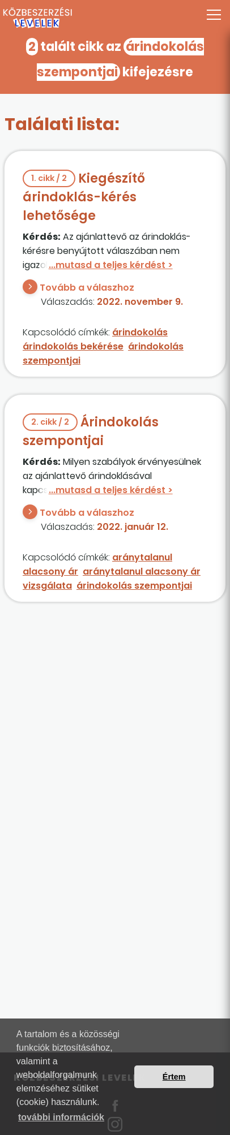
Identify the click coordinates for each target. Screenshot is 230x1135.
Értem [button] (174, 1076)
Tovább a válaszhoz (87, 287)
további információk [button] (61, 1117)
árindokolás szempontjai (134, 585)
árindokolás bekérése (73, 346)
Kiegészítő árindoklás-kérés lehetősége (84, 197)
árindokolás (140, 332)
